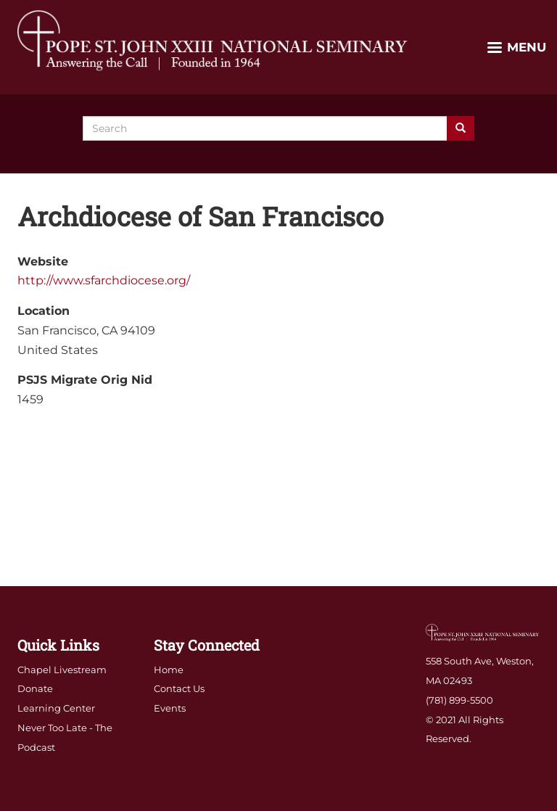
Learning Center (56, 708)
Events (170, 708)
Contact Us (179, 688)
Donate (35, 688)
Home (168, 669)
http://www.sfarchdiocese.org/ (103, 280)
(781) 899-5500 (459, 700)
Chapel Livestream (62, 669)
